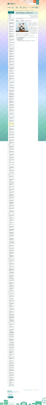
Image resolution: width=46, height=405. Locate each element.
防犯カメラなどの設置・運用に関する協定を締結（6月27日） (11, 76)
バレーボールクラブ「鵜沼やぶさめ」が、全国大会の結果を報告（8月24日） (11, 135)
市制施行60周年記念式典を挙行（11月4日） (11, 218)
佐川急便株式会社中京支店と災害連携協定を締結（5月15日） (11, 56)
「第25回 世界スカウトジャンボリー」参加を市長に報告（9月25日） (11, 170)
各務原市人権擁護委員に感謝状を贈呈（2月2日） (11, 334)
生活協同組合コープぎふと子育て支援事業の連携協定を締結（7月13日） (11, 94)
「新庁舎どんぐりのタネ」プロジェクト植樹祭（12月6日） (11, 267)
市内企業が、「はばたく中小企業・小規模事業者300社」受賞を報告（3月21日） (11, 370)
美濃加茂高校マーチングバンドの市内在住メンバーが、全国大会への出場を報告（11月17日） (11, 239)
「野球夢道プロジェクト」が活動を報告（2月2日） (11, 327)
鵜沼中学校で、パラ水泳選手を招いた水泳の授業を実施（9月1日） (11, 147)
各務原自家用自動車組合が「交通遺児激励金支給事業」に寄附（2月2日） (11, 332)
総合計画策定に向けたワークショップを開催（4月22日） (11, 43)
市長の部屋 (16, 10)
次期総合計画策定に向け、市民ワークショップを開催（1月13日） (11, 306)
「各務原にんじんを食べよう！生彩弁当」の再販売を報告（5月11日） (11, 48)
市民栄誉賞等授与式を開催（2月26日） (11, 354)
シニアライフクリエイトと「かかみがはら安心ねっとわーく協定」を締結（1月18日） (11, 309)
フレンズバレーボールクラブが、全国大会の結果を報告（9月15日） (11, 157)
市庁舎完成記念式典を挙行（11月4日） (11, 222)
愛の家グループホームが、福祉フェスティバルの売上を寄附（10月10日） (11, 177)
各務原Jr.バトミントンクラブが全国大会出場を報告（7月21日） (11, 99)
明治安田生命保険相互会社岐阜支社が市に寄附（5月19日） (11, 59)
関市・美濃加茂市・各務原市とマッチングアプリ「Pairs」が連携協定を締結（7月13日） (11, 91)
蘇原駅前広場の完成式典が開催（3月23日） (11, 373)
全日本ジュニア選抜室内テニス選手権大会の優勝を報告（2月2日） (11, 330)
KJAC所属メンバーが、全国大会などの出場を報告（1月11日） (11, 301)
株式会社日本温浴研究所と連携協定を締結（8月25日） (11, 138)
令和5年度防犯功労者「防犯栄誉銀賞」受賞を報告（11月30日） (11, 253)
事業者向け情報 (36, 7)
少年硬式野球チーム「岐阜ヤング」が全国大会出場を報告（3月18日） (11, 365)
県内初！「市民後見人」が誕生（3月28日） (11, 377)
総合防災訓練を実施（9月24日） (11, 164)
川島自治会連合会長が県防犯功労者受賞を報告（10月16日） (11, 184)
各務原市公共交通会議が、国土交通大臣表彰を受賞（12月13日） (11, 276)
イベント (29, 7)
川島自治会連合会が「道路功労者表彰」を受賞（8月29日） (11, 143)
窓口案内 (9, 7)
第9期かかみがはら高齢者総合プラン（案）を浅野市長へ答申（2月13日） (11, 345)
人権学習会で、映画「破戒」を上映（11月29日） (11, 248)
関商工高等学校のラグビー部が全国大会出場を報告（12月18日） (11, 283)
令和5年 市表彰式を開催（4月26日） (11, 45)
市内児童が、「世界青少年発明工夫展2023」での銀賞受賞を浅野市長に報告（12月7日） (11, 270)
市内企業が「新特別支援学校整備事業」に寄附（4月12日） (11, 31)
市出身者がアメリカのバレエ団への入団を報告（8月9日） (11, 126)
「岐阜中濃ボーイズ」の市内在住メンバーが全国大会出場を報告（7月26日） (11, 110)
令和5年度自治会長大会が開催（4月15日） (11, 33)
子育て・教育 (17, 7)
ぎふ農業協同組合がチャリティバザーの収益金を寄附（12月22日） (11, 288)
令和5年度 (22, 10)
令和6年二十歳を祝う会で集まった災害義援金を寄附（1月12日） (11, 303)
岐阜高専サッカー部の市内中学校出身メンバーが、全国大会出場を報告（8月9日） (11, 129)
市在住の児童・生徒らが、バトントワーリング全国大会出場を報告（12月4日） (11, 260)
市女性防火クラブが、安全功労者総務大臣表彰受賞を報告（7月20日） (11, 96)
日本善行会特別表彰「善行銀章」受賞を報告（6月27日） (11, 73)
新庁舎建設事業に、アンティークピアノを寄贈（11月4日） (11, 220)
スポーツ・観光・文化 (25, 7)
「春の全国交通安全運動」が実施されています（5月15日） (11, 54)
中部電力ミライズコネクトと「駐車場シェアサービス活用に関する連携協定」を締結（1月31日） (11, 320)
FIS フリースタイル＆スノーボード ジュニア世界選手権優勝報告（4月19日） (11, 40)
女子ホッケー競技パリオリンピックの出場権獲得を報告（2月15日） (11, 347)
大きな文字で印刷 (35, 16)
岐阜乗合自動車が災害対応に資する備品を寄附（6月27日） (11, 79)
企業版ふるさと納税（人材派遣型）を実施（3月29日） (11, 385)
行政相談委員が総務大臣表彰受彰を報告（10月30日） (11, 208)
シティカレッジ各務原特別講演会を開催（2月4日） (11, 337)
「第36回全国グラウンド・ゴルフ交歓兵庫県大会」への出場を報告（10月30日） (11, 211)
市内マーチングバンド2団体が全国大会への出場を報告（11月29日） (11, 250)
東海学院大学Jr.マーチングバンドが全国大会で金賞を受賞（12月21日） (11, 286)
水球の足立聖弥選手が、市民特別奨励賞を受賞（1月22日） (11, 312)
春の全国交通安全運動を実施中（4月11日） (11, 29)
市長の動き (19, 10)
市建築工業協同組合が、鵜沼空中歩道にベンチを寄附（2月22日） (11, 352)
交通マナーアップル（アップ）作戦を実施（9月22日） (11, 162)
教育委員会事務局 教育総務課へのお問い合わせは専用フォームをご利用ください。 (27, 40)
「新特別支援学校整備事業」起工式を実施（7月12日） (11, 88)
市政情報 (33, 7)
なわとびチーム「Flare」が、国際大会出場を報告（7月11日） (11, 85)
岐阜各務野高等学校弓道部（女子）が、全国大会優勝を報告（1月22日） (11, 315)
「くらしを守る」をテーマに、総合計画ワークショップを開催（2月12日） (11, 342)
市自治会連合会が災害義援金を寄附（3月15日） (11, 363)
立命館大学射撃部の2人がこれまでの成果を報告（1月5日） (11, 296)
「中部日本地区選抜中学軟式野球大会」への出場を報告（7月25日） (11, 105)
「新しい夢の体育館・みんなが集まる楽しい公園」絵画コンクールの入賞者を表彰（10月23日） (11, 195)
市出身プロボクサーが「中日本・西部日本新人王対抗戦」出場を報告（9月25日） (11, 167)
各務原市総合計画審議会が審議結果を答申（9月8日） (11, 152)
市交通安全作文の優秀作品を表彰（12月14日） (11, 278)
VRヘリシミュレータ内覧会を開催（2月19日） (11, 349)
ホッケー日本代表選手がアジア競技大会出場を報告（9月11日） (11, 155)
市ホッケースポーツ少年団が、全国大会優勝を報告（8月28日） (11, 140)
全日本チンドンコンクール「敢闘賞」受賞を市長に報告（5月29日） (11, 64)
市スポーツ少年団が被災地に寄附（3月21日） (11, 367)
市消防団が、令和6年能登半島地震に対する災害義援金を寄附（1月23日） (11, 317)
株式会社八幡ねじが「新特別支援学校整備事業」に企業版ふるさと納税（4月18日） (11, 36)
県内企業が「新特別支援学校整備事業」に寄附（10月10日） (11, 180)
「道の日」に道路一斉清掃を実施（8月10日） (11, 132)
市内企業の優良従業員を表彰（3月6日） (11, 361)
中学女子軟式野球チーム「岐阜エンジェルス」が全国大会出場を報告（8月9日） (11, 121)
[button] (34, 1)
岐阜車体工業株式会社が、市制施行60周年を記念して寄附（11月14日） (11, 233)
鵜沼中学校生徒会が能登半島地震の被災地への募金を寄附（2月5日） (11, 340)
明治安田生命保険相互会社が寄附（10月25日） (11, 200)
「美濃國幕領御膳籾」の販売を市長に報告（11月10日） (11, 227)
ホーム (12, 10)
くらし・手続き (13, 7)
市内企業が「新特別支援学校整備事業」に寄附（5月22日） (11, 62)
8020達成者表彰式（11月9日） (11, 224)
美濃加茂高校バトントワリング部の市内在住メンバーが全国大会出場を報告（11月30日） (11, 256)
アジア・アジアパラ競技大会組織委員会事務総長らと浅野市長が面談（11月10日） (11, 230)
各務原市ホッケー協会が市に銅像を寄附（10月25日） (11, 198)
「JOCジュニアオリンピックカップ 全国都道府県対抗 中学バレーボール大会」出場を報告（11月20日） (11, 242)
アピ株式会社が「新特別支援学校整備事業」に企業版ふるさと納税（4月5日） (11, 23)
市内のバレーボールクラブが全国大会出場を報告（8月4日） (11, 118)
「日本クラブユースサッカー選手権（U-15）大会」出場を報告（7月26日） (11, 114)
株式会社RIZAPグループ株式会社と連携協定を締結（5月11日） (11, 51)
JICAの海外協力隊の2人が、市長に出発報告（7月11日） (11, 83)
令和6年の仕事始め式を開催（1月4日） (11, 294)
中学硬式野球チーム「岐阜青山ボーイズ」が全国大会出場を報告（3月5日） (11, 358)
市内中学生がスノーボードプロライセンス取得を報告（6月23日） (11, 71)
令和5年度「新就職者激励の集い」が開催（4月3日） (11, 20)
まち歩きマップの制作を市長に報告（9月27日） (11, 172)
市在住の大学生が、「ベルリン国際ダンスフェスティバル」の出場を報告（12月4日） (11, 264)
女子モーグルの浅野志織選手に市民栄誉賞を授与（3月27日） (11, 375)
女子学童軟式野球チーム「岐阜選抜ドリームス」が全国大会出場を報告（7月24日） (11, 102)
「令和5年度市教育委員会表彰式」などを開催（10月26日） (11, 206)
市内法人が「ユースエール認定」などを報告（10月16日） (11, 187)
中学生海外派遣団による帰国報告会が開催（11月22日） (11, 246)
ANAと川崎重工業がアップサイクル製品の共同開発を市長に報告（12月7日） (11, 273)
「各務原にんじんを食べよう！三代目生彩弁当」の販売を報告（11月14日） (11, 236)
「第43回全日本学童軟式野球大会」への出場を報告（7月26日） (11, 107)
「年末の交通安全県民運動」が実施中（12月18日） (11, 280)
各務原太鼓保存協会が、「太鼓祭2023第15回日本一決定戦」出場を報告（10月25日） (11, 203)
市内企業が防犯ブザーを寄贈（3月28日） (11, 382)
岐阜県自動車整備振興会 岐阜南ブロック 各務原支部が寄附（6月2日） (11, 68)
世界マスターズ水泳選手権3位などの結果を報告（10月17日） (11, 189)
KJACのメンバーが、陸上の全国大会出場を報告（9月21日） (11, 160)
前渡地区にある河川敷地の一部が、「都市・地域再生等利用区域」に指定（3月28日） (11, 380)
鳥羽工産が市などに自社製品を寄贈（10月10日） (11, 182)
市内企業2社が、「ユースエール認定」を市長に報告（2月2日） (11, 324)
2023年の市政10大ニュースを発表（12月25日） (11, 290)
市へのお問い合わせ (10, 395)
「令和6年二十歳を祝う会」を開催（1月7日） (11, 298)
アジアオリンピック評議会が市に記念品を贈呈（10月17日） (11, 192)
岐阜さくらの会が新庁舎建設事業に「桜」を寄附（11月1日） (11, 216)
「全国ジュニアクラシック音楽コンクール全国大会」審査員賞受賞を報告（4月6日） (11, 27)
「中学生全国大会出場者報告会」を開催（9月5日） (11, 149)
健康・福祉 (21, 7)
